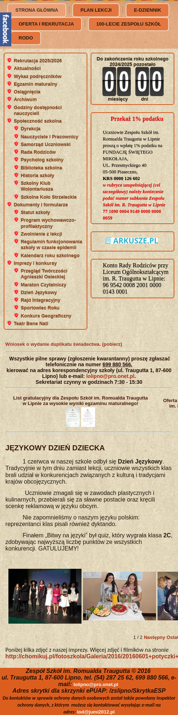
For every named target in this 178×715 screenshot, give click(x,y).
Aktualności (27, 68)
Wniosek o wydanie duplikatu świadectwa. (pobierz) (63, 344)
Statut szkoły (35, 212)
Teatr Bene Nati (31, 323)
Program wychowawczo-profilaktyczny (48, 222)
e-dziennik (147, 10)
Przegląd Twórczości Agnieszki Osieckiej (44, 273)
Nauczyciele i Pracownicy (50, 136)
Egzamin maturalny (35, 84)
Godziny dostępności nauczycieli (38, 110)
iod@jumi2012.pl (96, 712)
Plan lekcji (95, 10)
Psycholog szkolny (42, 159)
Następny (154, 637)
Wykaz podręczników (38, 76)
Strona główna (36, 10)
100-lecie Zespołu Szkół (128, 24)
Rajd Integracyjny (40, 300)
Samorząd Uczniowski (46, 144)
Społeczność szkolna (38, 121)
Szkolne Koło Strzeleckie (49, 197)
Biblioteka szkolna (41, 167)
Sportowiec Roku (40, 307)
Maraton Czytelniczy (44, 284)
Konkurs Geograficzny (46, 315)
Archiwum (25, 99)
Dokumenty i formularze (41, 204)
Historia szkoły (37, 175)
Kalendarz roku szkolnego (50, 255)
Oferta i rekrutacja (46, 24)
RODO (26, 38)
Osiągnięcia (27, 91)
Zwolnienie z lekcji (41, 234)
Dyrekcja (31, 128)
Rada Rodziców (38, 152)
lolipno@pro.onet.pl (110, 376)
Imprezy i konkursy (35, 263)
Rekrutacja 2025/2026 (38, 60)
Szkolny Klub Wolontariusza (37, 186)
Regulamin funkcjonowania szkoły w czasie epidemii (51, 244)
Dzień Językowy (39, 292)
